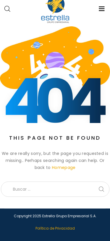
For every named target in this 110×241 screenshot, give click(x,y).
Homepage (63, 167)
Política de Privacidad (55, 228)
